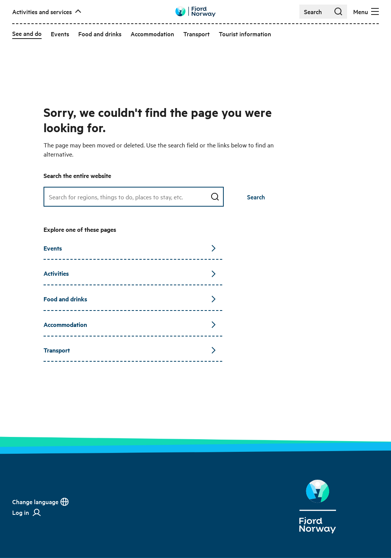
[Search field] (134, 197)
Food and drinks (130, 298)
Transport (130, 350)
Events (130, 248)
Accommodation (130, 324)
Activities (130, 273)
